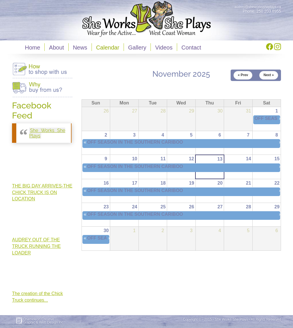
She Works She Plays (47, 133)
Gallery (137, 47)
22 (277, 183)
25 (163, 206)
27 (220, 206)
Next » (269, 75)
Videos (164, 47)
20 (220, 183)
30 (106, 230)
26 (191, 206)
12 (191, 158)
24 (134, 206)
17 (134, 183)
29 (277, 206)
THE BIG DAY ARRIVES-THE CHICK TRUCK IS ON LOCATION (42, 192)
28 (248, 206)
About (56, 47)
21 (248, 183)
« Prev (243, 75)
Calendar (107, 47)
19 (191, 183)
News (80, 47)
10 (134, 158)
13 (220, 159)
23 (106, 206)
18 (163, 183)
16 (106, 183)
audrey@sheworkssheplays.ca (257, 7)
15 (277, 158)
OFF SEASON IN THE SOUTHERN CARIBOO (135, 142)
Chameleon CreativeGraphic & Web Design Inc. (43, 321)
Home (32, 47)
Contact (191, 47)
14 (248, 158)
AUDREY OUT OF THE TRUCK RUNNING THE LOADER (36, 246)
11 (163, 158)
